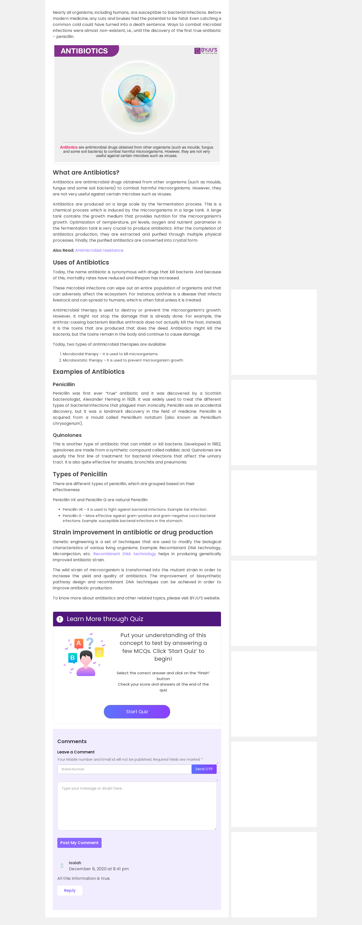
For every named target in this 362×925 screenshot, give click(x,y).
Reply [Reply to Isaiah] (70, 890)
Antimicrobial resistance (99, 250)
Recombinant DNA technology (124, 554)
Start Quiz (137, 711)
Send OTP (204, 769)
